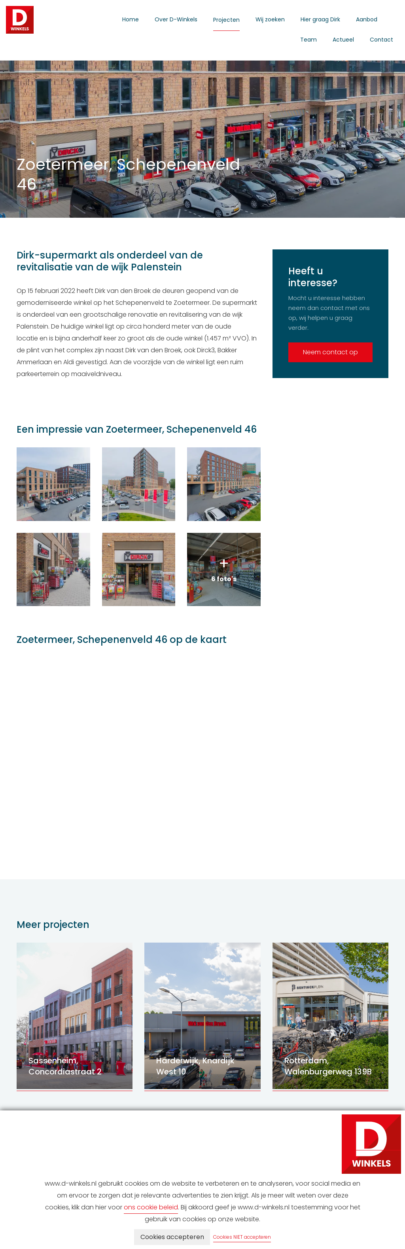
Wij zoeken (270, 19)
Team (308, 40)
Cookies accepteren (172, 1236)
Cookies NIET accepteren (242, 1237)
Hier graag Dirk (320, 19)
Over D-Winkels (176, 19)
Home (130, 19)
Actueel (343, 40)
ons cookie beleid (151, 1207)
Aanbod (366, 19)
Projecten (226, 20)
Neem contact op (330, 352)
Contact (381, 40)
